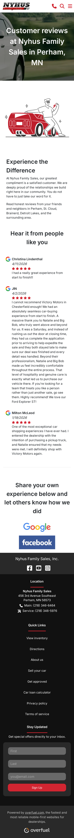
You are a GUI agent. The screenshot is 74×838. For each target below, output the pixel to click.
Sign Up (37, 787)
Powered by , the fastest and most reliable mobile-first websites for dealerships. (37, 820)
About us (37, 660)
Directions (37, 649)
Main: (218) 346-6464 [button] (37, 605)
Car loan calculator (37, 692)
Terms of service (37, 714)
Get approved (37, 681)
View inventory (37, 638)
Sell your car (37, 671)
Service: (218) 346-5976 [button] (37, 611)
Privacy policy (37, 703)
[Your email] (37, 777)
